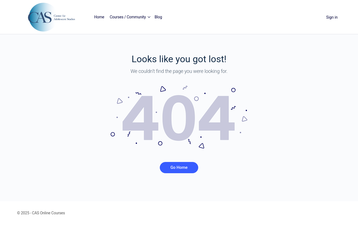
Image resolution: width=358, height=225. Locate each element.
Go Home (179, 167)
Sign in (332, 17)
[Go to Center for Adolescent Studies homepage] (51, 17)
